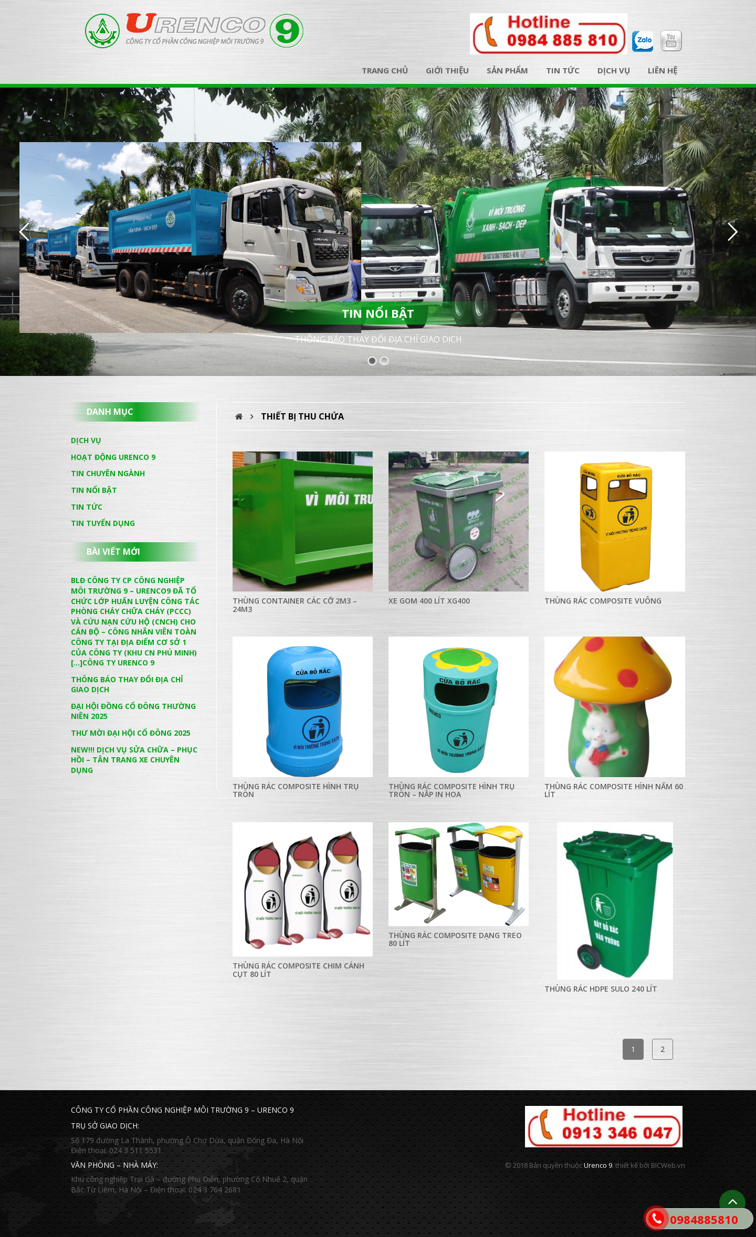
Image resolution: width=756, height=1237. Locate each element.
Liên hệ (662, 70)
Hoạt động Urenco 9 (113, 457)
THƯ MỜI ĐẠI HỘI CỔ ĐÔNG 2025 (131, 733)
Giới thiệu (447, 70)
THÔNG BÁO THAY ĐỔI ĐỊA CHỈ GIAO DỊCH (378, 339)
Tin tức (563, 70)
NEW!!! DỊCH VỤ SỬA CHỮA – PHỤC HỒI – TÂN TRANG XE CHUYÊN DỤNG (134, 760)
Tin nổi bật (94, 490)
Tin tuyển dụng (103, 523)
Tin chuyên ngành (108, 473)
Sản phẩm (507, 70)
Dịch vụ (613, 70)
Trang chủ (385, 70)
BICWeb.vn (668, 1165)
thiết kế (626, 1165)
